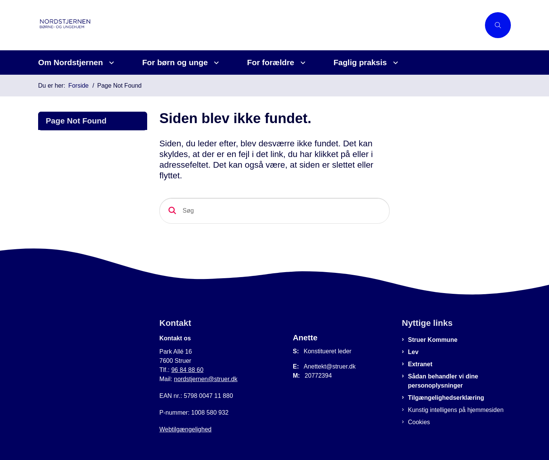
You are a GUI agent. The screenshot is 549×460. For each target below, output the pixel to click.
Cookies (419, 422)
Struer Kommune (433, 340)
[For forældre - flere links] (301, 63)
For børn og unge (175, 62)
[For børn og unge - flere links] (215, 63)
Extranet (420, 364)
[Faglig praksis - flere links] (394, 63)
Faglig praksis (360, 62)
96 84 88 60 (187, 370)
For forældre (270, 62)
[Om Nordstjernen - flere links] (110, 63)
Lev (413, 352)
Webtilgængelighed (185, 429)
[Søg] (274, 211)
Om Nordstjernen (70, 62)
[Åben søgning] (498, 25)
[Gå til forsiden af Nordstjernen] (95, 25)
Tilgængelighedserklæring (446, 397)
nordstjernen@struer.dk (206, 379)
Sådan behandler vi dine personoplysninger (443, 381)
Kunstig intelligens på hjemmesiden (456, 410)
